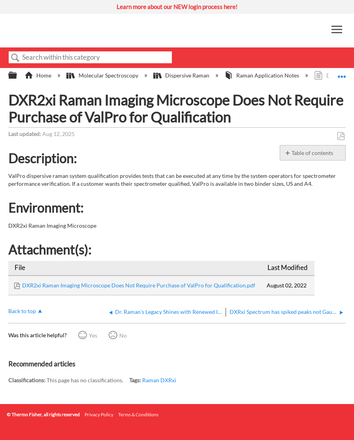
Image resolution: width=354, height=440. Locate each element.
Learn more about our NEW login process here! (177, 6)
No (123, 335)
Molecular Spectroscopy (102, 75)
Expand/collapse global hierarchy (18, 75)
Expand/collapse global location (341, 73)
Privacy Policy (99, 414)
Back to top (22, 311)
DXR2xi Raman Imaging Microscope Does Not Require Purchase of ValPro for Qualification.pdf (138, 285)
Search (15, 58)
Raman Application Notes (262, 75)
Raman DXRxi (159, 380)
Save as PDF (341, 136)
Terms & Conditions (138, 414)
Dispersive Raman (182, 75)
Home (38, 75)
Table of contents (312, 152)
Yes (93, 335)
